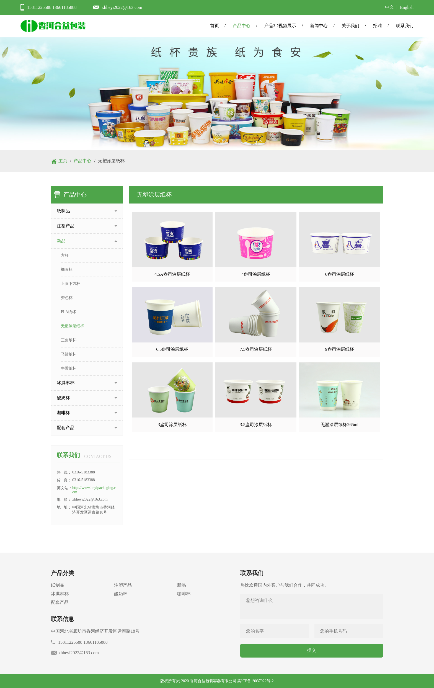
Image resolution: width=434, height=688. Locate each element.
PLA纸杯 (68, 312)
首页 (214, 25)
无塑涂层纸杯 (72, 326)
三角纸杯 (68, 340)
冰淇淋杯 (60, 593)
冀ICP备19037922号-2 (255, 681)
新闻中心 (319, 25)
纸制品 (57, 585)
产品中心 (241, 25)
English (407, 7)
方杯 (65, 255)
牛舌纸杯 (68, 368)
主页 (62, 160)
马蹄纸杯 (68, 354)
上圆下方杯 (70, 284)
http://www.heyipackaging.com (94, 490)
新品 (181, 585)
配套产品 (60, 602)
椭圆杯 (67, 269)
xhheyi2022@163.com (122, 7)
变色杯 (67, 298)
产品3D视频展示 (280, 25)
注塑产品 (123, 585)
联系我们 (405, 25)
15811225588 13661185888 (52, 7)
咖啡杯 (183, 593)
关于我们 (350, 25)
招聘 (377, 25)
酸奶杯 (120, 593)
